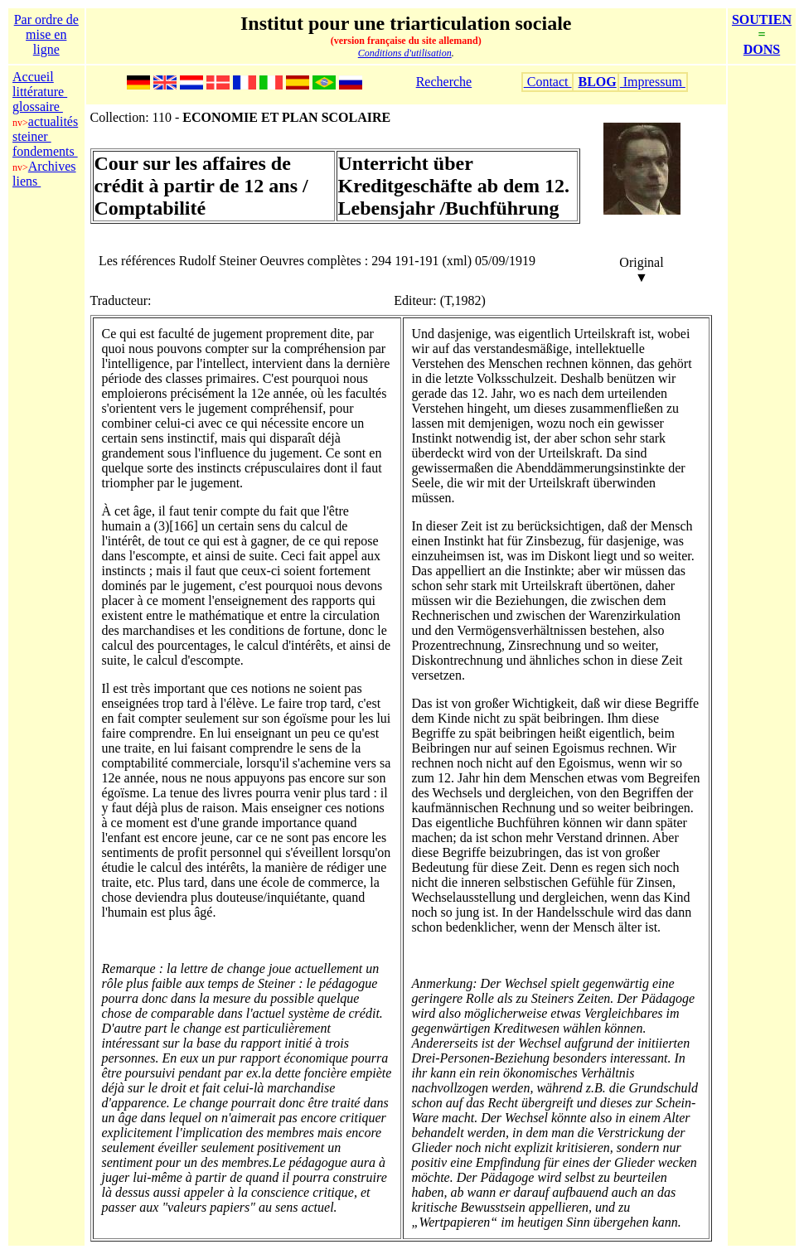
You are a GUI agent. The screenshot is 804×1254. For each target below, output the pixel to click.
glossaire (37, 106)
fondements (45, 151)
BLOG (597, 82)
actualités (53, 121)
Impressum (652, 82)
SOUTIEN (762, 19)
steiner (31, 136)
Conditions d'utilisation (405, 53)
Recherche (444, 82)
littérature (39, 92)
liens (26, 181)
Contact (548, 82)
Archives (52, 166)
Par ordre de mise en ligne (46, 34)
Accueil (33, 77)
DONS (761, 49)
